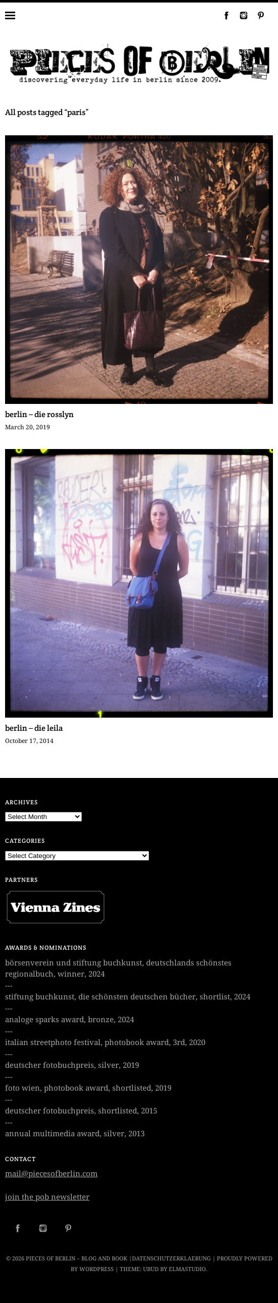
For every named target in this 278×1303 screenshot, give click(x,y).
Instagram (239, 15)
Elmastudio (187, 1269)
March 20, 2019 (27, 427)
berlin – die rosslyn (39, 414)
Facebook (222, 15)
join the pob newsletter (47, 1197)
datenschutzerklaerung (171, 1258)
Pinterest (256, 15)
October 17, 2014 (29, 740)
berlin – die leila (34, 728)
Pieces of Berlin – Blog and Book (76, 1258)
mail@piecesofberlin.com (51, 1173)
